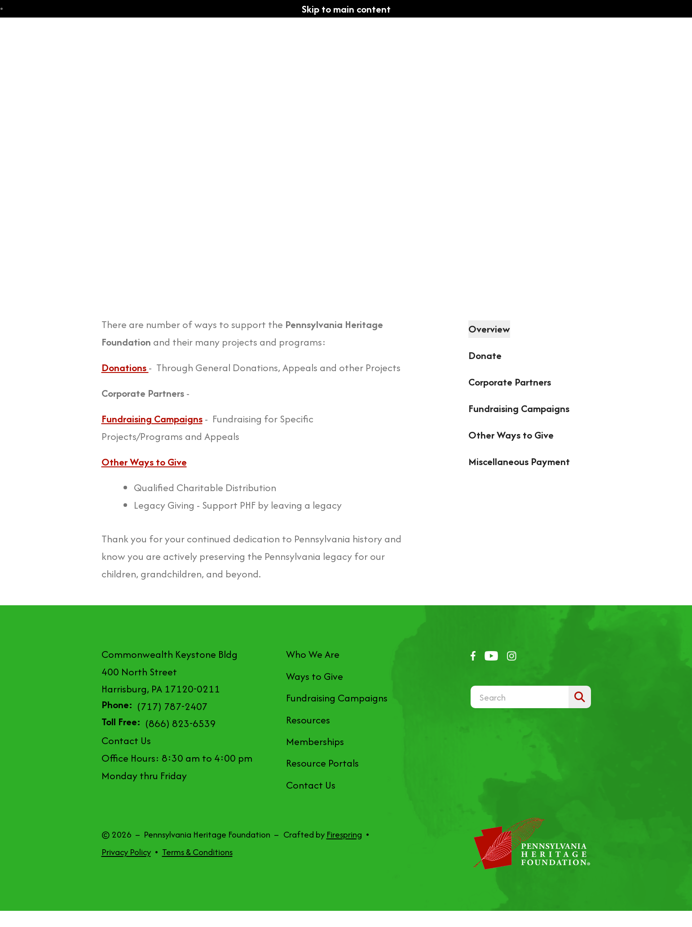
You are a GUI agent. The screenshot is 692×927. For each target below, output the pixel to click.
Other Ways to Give (511, 435)
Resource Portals (322, 763)
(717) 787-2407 (172, 706)
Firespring (344, 834)
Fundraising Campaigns (518, 408)
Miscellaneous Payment (519, 461)
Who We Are (312, 654)
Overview (489, 329)
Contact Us (126, 740)
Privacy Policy (126, 852)
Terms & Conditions (197, 852)
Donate (485, 355)
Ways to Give (314, 676)
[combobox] (520, 697)
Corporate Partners (509, 382)
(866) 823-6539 (180, 723)
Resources (308, 720)
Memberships (315, 741)
